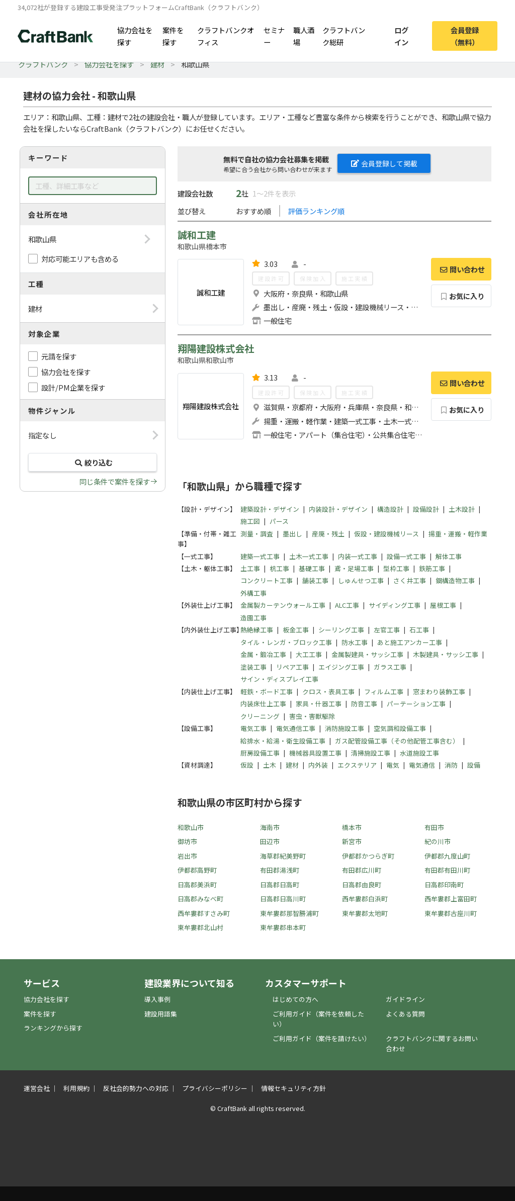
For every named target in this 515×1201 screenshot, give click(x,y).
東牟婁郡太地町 (365, 913)
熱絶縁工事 (256, 629)
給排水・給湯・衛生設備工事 (282, 741)
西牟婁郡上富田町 (450, 898)
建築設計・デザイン (269, 509)
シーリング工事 (341, 629)
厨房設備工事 (260, 753)
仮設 (246, 765)
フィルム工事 (383, 691)
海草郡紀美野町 (283, 856)
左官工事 (387, 629)
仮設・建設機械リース (386, 533)
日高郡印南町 (444, 884)
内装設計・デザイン (338, 509)
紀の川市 (437, 841)
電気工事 (253, 728)
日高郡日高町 (279, 884)
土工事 (250, 568)
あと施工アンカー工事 (409, 642)
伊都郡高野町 (197, 870)
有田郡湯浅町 (279, 870)
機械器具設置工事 (315, 753)
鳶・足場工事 (354, 568)
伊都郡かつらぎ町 (368, 856)
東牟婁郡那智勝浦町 (289, 913)
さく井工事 (409, 580)
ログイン (401, 36)
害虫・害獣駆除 (312, 716)
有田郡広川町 (361, 870)
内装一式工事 (357, 556)
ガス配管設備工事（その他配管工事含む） (397, 741)
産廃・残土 (328, 533)
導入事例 (157, 999)
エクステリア (357, 765)
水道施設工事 (419, 753)
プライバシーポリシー (214, 1088)
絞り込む (92, 462)
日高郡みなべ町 (200, 898)
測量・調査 (256, 533)
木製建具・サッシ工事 (445, 654)
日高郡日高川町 (283, 898)
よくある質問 (405, 1014)
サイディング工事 (394, 605)
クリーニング (260, 716)
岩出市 (187, 856)
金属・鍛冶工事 (263, 654)
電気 (392, 765)
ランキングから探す (53, 1028)
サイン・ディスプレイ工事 (279, 679)
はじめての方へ (295, 999)
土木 (269, 765)
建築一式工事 (260, 556)
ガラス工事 (390, 667)
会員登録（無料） (465, 36)
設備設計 (426, 509)
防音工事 (364, 703)
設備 (473, 765)
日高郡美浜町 (197, 884)
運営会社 (37, 1088)
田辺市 (270, 841)
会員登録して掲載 (384, 163)
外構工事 (253, 593)
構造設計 (390, 509)
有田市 (434, 827)
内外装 (318, 765)
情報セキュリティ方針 (293, 1088)
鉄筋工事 (432, 568)
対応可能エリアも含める (80, 258)
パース (279, 521)
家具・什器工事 (318, 703)
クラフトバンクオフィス (225, 36)
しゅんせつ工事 (361, 580)
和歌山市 (191, 827)
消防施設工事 (344, 728)
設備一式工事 (406, 556)
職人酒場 (303, 36)
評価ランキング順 (316, 211)
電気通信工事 (295, 728)
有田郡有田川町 (447, 870)
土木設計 (462, 509)
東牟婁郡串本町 (283, 927)
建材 (157, 64)
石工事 (419, 629)
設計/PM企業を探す (73, 387)
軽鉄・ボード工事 (266, 691)
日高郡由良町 (361, 884)
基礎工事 (312, 568)
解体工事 (449, 556)
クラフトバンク (43, 64)
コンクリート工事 (266, 580)
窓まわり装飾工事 (439, 691)
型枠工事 (396, 568)
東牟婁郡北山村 (200, 927)
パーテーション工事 (416, 703)
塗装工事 (253, 667)
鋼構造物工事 (455, 580)
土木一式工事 (308, 556)
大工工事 (309, 654)
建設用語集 (160, 1014)
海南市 (270, 827)
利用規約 (76, 1088)
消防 (451, 765)
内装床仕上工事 (263, 703)
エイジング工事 (341, 667)
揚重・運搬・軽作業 (457, 533)
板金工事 (296, 629)
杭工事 (279, 568)
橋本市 (352, 827)
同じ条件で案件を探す (114, 481)
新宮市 (352, 841)
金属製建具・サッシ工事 (367, 654)
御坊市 (187, 841)
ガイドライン (405, 999)
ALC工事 (347, 605)
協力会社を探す (134, 36)
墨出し (292, 533)
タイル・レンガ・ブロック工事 (286, 642)
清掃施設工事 (370, 753)
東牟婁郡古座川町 (450, 913)
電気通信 (422, 765)
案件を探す (173, 36)
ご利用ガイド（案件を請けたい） (322, 1038)
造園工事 (253, 617)
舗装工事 (315, 580)
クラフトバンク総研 (343, 36)
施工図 (250, 521)
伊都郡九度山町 (447, 856)
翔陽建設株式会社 (216, 348)
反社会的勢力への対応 (135, 1088)
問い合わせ (461, 269)
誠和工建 (197, 235)
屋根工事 (443, 605)
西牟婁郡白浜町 (365, 898)
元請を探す (58, 356)
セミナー (274, 36)
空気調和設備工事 (400, 728)
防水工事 (354, 642)
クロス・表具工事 (328, 691)
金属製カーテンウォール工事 (282, 605)
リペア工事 (292, 667)
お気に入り (461, 296)
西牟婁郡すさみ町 (204, 913)
